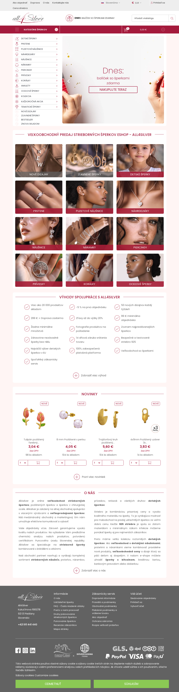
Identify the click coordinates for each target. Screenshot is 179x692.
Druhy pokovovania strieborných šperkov (65, 616)
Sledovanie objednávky (143, 598)
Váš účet (136, 594)
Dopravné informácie (103, 598)
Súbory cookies (25, 675)
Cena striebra (20, 8)
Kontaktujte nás (60, 2)
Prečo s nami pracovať (66, 610)
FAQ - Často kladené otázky (69, 606)
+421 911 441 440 (27, 624)
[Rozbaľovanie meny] (137, 3)
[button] (144, 29)
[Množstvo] (23, 462)
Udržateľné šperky (64, 602)
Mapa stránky (61, 629)
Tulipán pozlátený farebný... (34, 441)
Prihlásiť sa (136, 602)
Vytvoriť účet (137, 606)
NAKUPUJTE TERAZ (113, 89)
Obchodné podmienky (104, 606)
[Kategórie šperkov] (37, 29)
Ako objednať (20, 2)
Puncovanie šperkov (65, 621)
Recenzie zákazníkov (65, 625)
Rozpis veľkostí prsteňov (105, 625)
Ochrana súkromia (102, 621)
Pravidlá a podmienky (104, 602)
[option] (113, 79)
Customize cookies (46, 675)
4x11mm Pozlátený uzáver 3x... (145, 441)
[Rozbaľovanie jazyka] (111, 2)
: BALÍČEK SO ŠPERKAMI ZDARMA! (95, 18)
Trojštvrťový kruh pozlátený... (108, 441)
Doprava (35, 2)
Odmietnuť (53, 684)
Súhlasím (131, 684)
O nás (46, 2)
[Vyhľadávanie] (153, 18)
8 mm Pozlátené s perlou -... (71, 441)
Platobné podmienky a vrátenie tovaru (104, 612)
